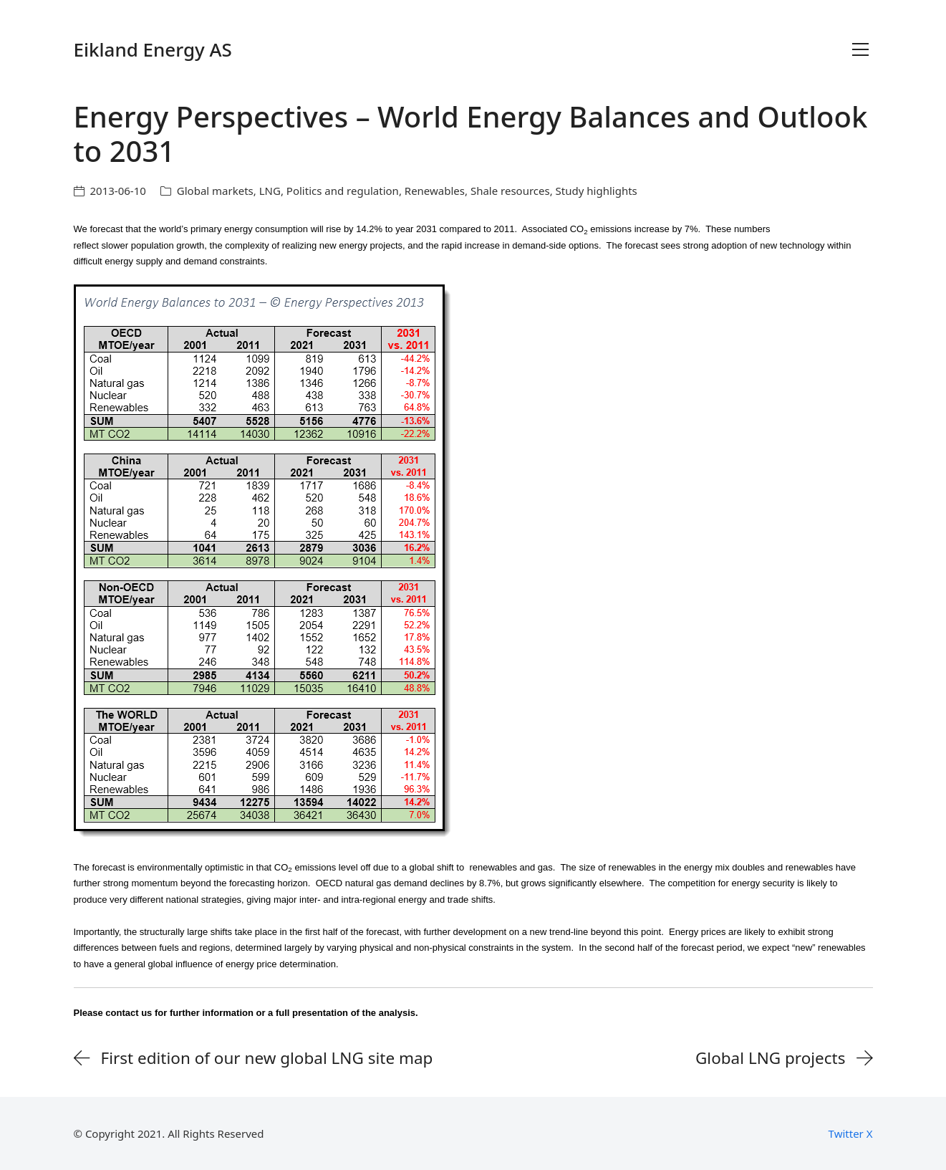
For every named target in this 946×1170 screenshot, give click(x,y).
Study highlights (596, 190)
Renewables (435, 190)
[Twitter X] (851, 1133)
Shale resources (510, 190)
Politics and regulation (342, 190)
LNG (270, 190)
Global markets (215, 190)
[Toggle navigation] (860, 49)
